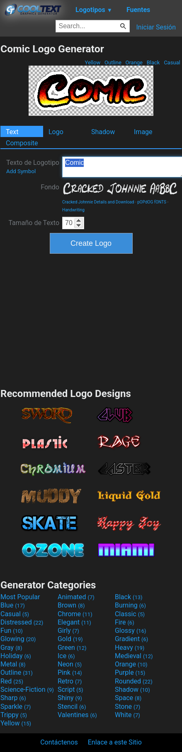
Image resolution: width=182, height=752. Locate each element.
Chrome (75, 614)
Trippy (13, 715)
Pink (70, 672)
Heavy (129, 648)
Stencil (72, 706)
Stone (127, 706)
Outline (113, 62)
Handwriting (73, 210)
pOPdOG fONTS (151, 202)
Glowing (18, 639)
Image (143, 132)
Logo (56, 132)
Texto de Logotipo (32, 166)
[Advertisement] (91, 320)
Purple (130, 672)
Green (72, 648)
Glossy (130, 630)
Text (12, 132)
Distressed (21, 622)
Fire (124, 622)
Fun (11, 630)
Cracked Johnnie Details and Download (98, 202)
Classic (130, 614)
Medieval (134, 656)
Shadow (103, 132)
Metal (13, 664)
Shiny (70, 698)
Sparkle (15, 706)
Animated (76, 597)
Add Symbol (21, 171)
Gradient (131, 639)
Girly (68, 630)
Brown (71, 605)
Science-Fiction (27, 689)
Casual (172, 62)
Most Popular (20, 597)
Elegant (74, 622)
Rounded (134, 681)
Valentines (77, 715)
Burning (130, 605)
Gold (70, 639)
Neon (70, 664)
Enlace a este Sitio (115, 742)
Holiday (15, 656)
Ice (66, 656)
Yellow (92, 62)
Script (70, 689)
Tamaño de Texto (33, 223)
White (127, 715)
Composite (22, 143)
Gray (11, 648)
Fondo (50, 187)
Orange (134, 62)
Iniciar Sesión (156, 27)
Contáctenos (59, 742)
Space (128, 698)
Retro (70, 681)
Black (153, 62)
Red (11, 681)
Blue (12, 605)
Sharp (13, 698)
